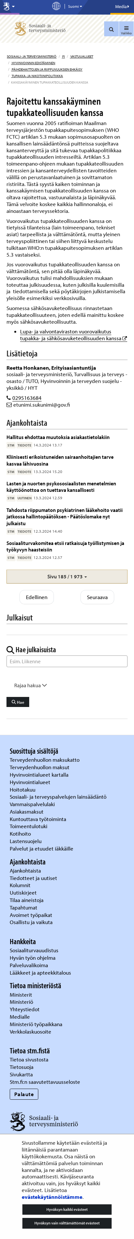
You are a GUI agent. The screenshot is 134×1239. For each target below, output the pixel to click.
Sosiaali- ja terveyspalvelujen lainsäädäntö (59, 796)
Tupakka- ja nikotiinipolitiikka (37, 76)
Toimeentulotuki (29, 826)
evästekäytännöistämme (52, 1196)
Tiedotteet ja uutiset (34, 877)
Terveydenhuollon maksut (40, 767)
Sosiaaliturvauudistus (34, 950)
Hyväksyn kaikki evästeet (67, 1209)
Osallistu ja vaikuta (31, 922)
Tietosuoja (21, 1066)
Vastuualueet (81, 56)
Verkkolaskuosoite (31, 1031)
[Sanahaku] (67, 661)
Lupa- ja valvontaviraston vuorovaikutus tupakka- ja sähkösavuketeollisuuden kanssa (73, 335)
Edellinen (36, 597)
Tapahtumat (23, 907)
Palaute (24, 1094)
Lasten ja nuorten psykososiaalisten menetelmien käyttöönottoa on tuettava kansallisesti (61, 486)
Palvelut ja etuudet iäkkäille (41, 848)
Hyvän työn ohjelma (32, 957)
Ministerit (21, 994)
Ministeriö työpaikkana (37, 1024)
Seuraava (97, 597)
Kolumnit (21, 885)
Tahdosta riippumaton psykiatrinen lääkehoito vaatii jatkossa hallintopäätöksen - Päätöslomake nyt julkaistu (64, 516)
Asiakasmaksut (26, 811)
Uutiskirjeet (24, 892)
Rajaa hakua (30, 685)
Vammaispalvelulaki (33, 804)
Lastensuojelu (26, 841)
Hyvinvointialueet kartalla (40, 774)
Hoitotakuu (23, 789)
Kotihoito (20, 833)
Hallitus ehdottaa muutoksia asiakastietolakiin (58, 437)
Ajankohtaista (25, 870)
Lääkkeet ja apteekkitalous (40, 972)
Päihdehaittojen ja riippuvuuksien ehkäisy (46, 69)
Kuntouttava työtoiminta (38, 819)
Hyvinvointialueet (31, 782)
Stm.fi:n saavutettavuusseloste (45, 1081)
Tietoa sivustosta (29, 1059)
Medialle (20, 1016)
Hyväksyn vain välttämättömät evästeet (67, 1223)
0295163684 (27, 397)
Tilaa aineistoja (26, 900)
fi (63, 56)
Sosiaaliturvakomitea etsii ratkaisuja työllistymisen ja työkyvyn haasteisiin (65, 546)
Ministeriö (22, 1001)
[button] (67, 577)
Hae (18, 702)
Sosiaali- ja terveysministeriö (31, 56)
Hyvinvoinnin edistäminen (33, 63)
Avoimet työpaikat (31, 914)
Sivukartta (21, 1074)
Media (122, 6)
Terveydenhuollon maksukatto (45, 759)
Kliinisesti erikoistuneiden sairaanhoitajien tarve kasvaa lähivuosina (60, 460)
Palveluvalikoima (29, 965)
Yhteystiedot (25, 1009)
